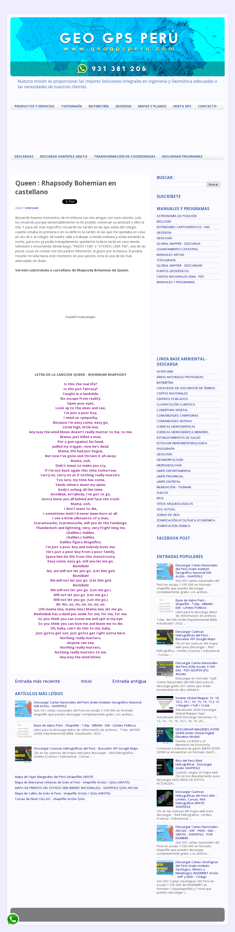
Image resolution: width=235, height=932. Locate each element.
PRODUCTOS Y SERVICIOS (34, 106)
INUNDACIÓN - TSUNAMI (174, 487)
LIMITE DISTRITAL (169, 481)
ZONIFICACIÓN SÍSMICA (173, 526)
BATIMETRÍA (99, 106)
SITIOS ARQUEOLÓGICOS (175, 504)
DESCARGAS (24, 156)
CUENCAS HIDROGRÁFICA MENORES (183, 432)
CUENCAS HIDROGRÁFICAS (176, 426)
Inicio (86, 681)
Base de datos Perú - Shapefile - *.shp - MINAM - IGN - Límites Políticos (85, 725)
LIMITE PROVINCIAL (170, 476)
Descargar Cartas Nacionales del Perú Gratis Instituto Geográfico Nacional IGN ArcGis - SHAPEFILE (87, 704)
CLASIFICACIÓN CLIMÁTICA (176, 404)
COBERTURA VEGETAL (172, 410)
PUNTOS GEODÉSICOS (173, 271)
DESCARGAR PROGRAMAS (182, 156)
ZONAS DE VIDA (168, 515)
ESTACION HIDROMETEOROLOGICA (182, 443)
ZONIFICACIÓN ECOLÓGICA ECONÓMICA (186, 520)
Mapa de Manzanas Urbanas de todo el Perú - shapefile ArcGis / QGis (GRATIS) (72, 782)
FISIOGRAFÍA (166, 449)
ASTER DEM (165, 371)
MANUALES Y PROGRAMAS (176, 282)
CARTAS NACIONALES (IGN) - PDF (180, 276)
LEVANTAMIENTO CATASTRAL (177, 249)
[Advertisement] (118, 130)
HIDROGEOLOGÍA (169, 465)
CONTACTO (207, 106)
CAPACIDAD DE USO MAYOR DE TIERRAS (186, 388)
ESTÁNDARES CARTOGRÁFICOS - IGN (183, 227)
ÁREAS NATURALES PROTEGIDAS (180, 377)
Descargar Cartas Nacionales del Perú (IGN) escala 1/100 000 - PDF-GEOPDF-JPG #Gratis (197, 668)
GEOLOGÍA (164, 238)
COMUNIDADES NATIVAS (174, 421)
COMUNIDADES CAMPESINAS (177, 415)
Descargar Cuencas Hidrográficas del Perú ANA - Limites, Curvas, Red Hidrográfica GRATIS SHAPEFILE (196, 799)
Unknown (31, 208)
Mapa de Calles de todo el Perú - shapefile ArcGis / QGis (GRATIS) (62, 793)
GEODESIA (123, 106)
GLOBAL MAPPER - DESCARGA (178, 243)
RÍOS (160, 498)
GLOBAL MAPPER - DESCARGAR (179, 265)
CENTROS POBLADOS (172, 399)
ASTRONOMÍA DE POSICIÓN (177, 216)
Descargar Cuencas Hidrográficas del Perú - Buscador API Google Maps (86, 748)
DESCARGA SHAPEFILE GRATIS (63, 156)
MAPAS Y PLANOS (152, 106)
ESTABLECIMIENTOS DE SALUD (178, 437)
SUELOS (162, 493)
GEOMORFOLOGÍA (170, 460)
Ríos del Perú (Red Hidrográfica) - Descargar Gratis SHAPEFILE (194, 764)
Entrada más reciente (37, 681)
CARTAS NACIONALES (172, 393)
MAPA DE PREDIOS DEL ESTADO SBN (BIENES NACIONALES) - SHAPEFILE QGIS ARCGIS (76, 788)
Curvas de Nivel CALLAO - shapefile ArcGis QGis (50, 799)
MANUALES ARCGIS (170, 255)
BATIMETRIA (165, 382)
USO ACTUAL (166, 509)
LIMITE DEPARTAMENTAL (174, 471)
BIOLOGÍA (164, 221)
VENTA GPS (182, 106)
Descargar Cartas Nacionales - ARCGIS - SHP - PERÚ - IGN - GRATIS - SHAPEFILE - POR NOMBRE (198, 832)
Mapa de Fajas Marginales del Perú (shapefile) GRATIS (54, 777)
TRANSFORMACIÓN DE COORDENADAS (124, 156)
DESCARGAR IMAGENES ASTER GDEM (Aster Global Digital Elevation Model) (197, 733)
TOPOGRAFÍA (71, 106)
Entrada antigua (129, 681)
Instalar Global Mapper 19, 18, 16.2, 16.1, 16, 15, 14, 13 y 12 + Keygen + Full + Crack (198, 701)
